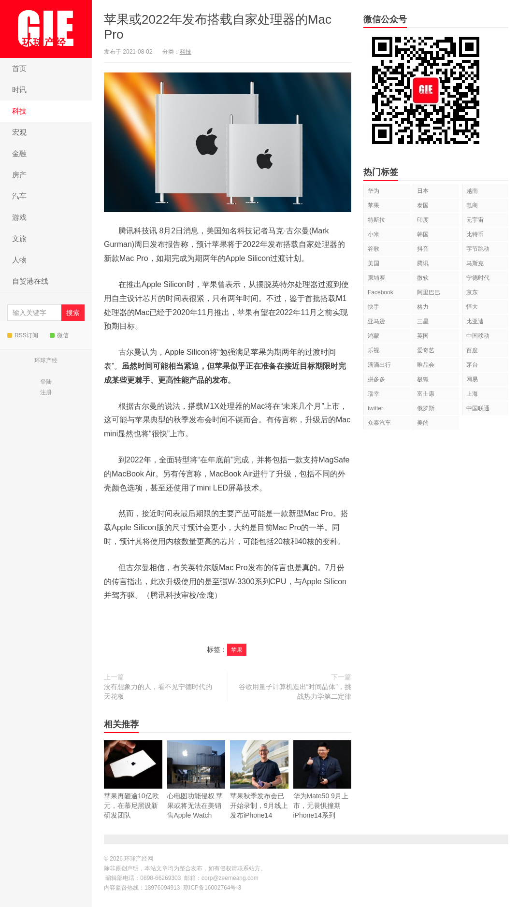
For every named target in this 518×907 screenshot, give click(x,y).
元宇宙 (475, 219)
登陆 (46, 381)
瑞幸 (373, 393)
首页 (19, 68)
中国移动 (477, 335)
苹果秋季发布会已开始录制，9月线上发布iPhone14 (259, 790)
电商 (472, 205)
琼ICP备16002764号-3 (212, 887)
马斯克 (475, 263)
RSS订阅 (22, 335)
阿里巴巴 (428, 292)
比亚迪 (475, 321)
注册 (46, 392)
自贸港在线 (30, 281)
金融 (19, 153)
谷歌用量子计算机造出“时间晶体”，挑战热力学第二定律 (295, 691)
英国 (423, 335)
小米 (373, 234)
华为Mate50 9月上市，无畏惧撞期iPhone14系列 (322, 779)
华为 (373, 190)
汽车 (19, 196)
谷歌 (373, 248)
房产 (19, 175)
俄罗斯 (425, 408)
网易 (472, 379)
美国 (373, 263)
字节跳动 (477, 248)
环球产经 (46, 360)
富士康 (425, 393)
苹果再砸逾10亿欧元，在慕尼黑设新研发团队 (133, 790)
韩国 (423, 234)
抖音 (423, 248)
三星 (423, 321)
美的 (423, 422)
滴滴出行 (379, 364)
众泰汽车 (379, 422)
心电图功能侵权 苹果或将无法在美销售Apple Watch (196, 790)
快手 (373, 306)
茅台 (472, 364)
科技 (19, 111)
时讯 (19, 90)
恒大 (472, 306)
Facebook (380, 292)
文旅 (19, 238)
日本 (423, 190)
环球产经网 (46, 28)
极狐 (423, 379)
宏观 (19, 132)
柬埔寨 (376, 277)
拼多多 (376, 379)
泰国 (423, 205)
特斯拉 (376, 219)
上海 (472, 393)
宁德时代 (477, 277)
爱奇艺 (425, 350)
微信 (59, 335)
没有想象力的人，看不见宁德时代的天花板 (158, 691)
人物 (19, 260)
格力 (423, 306)
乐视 (373, 350)
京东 (472, 292)
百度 (472, 350)
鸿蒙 (373, 335)
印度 (423, 219)
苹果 (237, 650)
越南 (472, 190)
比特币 (475, 234)
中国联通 (477, 408)
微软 (423, 277)
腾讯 (423, 263)
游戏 (19, 217)
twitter (375, 408)
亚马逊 (376, 321)
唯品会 (425, 364)
